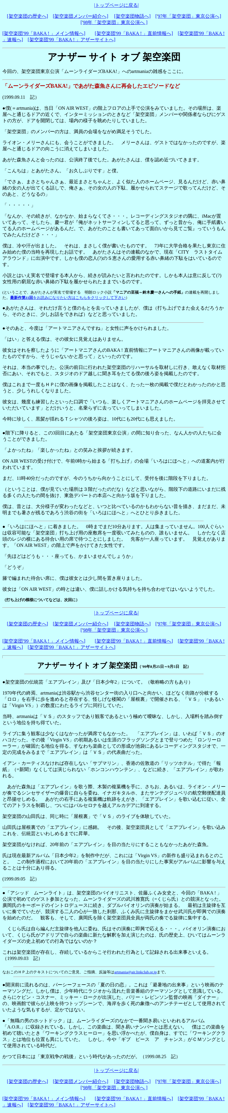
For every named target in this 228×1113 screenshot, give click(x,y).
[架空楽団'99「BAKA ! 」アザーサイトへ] (71, 39)
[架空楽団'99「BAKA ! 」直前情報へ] (134, 33)
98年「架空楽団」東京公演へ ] (115, 22)
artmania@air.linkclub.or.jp (135, 972)
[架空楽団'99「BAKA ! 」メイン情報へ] (43, 33)
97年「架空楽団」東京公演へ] (189, 16)
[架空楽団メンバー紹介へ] (80, 16)
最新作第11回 (21, 297)
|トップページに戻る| (116, 5)
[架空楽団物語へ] (132, 16)
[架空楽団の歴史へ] (27, 16)
